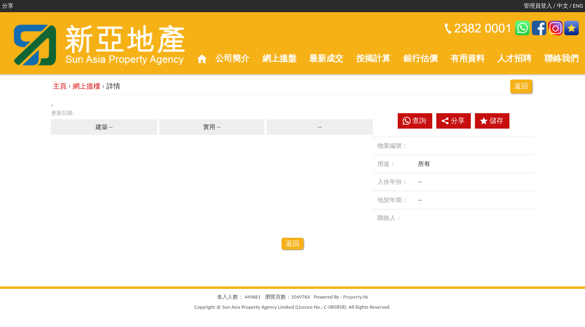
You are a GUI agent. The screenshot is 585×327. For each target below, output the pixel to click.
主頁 (60, 86)
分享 (453, 120)
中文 (562, 5)
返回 (521, 86)
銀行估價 (420, 58)
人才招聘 (514, 58)
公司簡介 (232, 58)
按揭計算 (373, 58)
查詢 (419, 120)
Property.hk (355, 297)
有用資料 (468, 58)
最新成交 (326, 58)
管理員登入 (538, 5)
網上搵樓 (86, 86)
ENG (578, 5)
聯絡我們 (561, 58)
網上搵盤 (279, 58)
